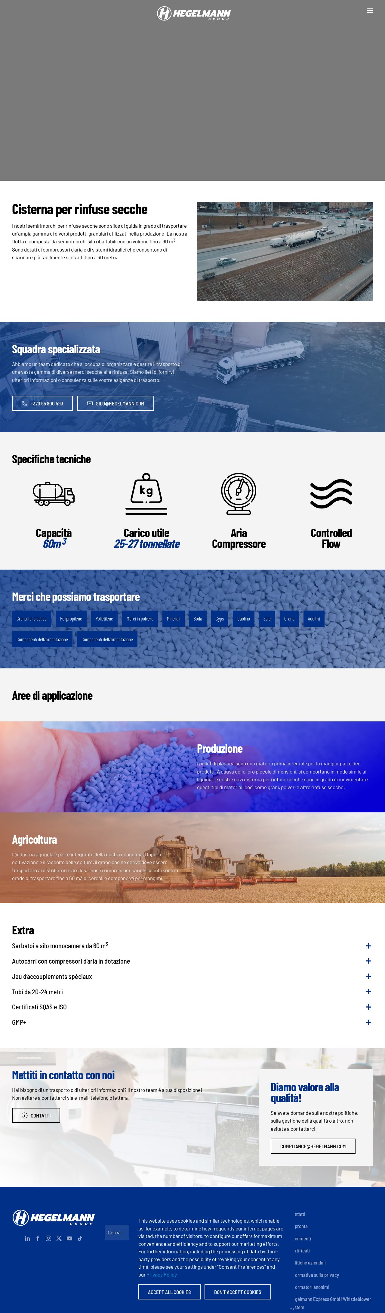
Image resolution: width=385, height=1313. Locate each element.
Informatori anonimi (309, 1287)
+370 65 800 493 (42, 403)
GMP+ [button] (19, 1022)
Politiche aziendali (308, 1262)
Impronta (299, 1226)
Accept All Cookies (169, 1292)
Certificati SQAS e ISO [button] (39, 1007)
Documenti (300, 1238)
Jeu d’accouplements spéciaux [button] (52, 976)
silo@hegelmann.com (115, 403)
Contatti (36, 1115)
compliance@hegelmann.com (313, 1146)
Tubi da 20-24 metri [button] (37, 992)
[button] (370, 10)
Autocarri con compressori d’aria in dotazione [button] (71, 961)
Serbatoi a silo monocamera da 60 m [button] (60, 945)
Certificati (300, 1250)
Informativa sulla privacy (314, 1275)
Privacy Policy (161, 1274)
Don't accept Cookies (237, 1292)
